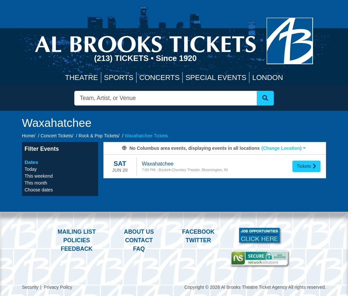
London (267, 77)
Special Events (215, 77)
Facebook (198, 231)
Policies (76, 240)
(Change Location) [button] (283, 148)
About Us (139, 231)
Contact (139, 240)
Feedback (77, 249)
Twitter (198, 240)
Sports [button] (118, 77)
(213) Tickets (122, 58)
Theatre (81, 77)
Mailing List (77, 231)
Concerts (159, 77)
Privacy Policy (58, 287)
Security (30, 287)
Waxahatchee (158, 164)
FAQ (139, 249)
